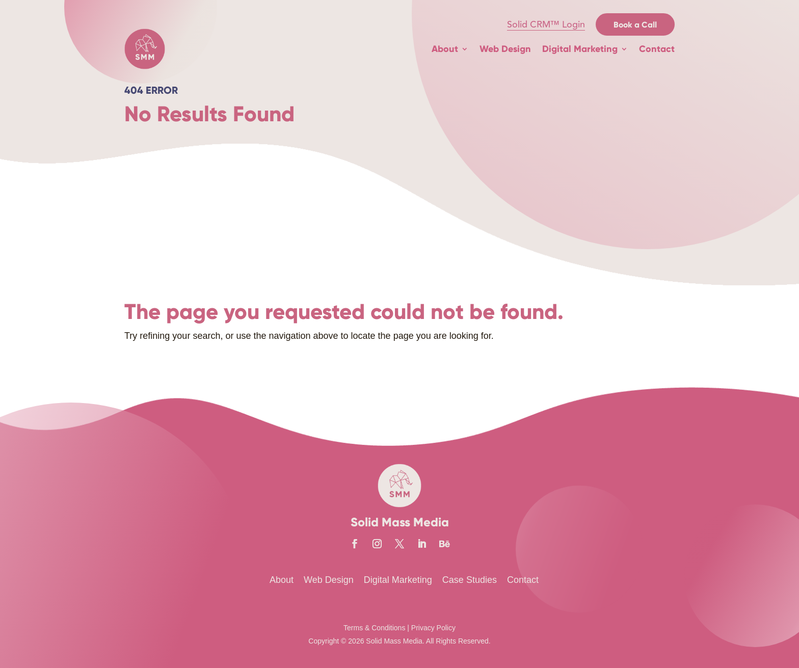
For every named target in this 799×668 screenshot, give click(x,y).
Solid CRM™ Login (546, 24)
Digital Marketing (580, 49)
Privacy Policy (433, 628)
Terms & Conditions (374, 628)
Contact (657, 49)
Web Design (505, 49)
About (445, 49)
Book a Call (635, 25)
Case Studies (469, 580)
